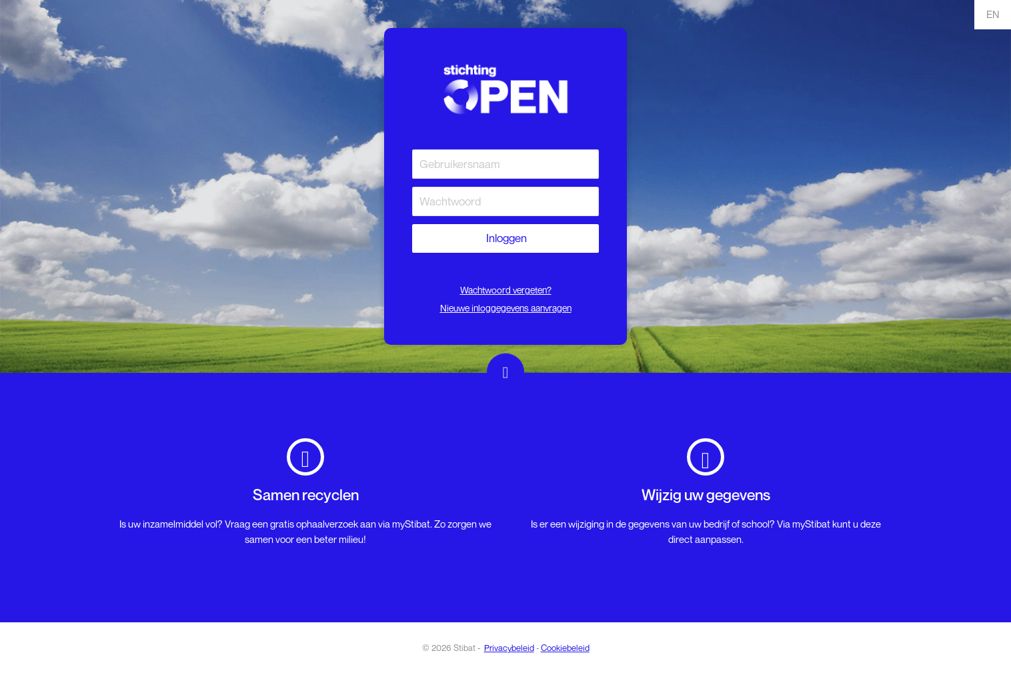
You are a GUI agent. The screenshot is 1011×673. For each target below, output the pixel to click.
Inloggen (505, 238)
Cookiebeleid (565, 647)
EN (992, 14)
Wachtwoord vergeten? (506, 289)
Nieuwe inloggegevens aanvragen (506, 307)
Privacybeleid (509, 647)
